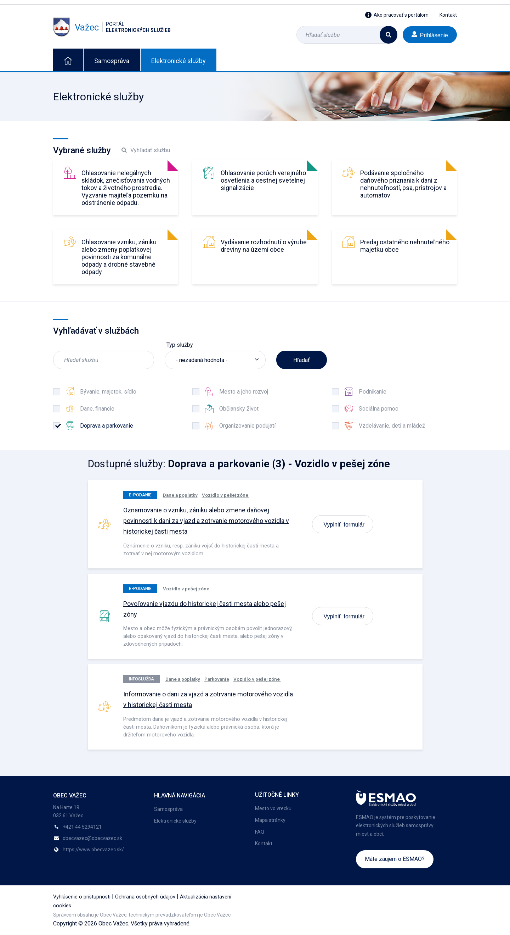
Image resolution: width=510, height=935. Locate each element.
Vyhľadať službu (145, 150)
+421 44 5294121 (82, 827)
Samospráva (111, 61)
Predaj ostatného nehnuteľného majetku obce (404, 245)
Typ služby (179, 344)
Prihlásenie (430, 34)
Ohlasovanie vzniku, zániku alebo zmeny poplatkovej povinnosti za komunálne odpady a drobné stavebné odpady (119, 257)
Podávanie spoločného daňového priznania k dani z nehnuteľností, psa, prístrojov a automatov (403, 184)
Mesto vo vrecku (273, 808)
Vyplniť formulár (344, 524)
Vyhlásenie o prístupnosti (81, 897)
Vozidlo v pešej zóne (225, 495)
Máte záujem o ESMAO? (395, 859)
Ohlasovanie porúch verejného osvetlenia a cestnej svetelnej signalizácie (263, 180)
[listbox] (215, 360)
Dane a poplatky (180, 495)
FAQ (259, 832)
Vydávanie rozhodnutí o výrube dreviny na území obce (264, 245)
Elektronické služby (178, 61)
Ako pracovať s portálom (397, 15)
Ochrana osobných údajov (145, 897)
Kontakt (448, 15)
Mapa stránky (270, 820)
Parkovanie (216, 679)
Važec (112, 27)
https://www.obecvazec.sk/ (93, 849)
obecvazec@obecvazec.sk (92, 838)
